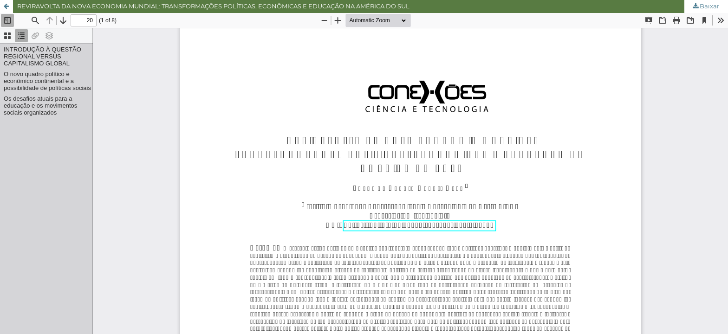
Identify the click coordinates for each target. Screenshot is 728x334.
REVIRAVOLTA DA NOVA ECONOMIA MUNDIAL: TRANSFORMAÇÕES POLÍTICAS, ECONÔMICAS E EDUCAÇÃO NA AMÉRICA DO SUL (213, 6)
